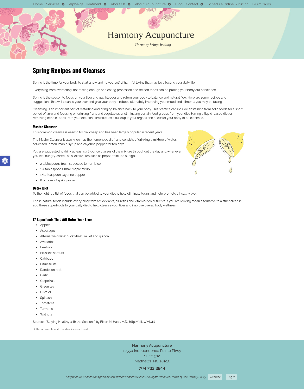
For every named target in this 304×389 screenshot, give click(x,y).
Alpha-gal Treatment (85, 4)
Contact (192, 4)
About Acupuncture (150, 4)
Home (38, 4)
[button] (5, 161)
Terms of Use (180, 377)
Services (53, 4)
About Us (118, 4)
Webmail (215, 377)
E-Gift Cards (261, 4)
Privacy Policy (197, 377)
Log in (231, 377)
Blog (179, 4)
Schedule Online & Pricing (228, 4)
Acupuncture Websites (80, 377)
